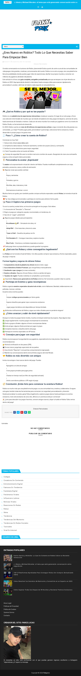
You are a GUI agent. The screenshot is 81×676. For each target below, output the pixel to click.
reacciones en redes (12, 505)
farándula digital (11, 491)
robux (6, 509)
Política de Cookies (10, 609)
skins (6, 512)
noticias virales (10, 502)
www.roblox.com (22, 143)
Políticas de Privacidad (11, 606)
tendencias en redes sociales (16, 523)
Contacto (7, 615)
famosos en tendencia (13, 487)
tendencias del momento (14, 519)
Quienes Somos (9, 612)
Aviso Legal (7, 603)
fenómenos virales (11, 494)
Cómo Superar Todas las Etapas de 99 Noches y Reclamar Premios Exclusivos (43, 590)
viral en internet (10, 530)
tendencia (8, 516)
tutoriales (28, 62)
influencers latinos (11, 498)
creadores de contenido (13, 480)
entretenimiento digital (13, 484)
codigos (7, 477)
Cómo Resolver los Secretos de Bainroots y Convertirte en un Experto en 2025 (43, 581)
